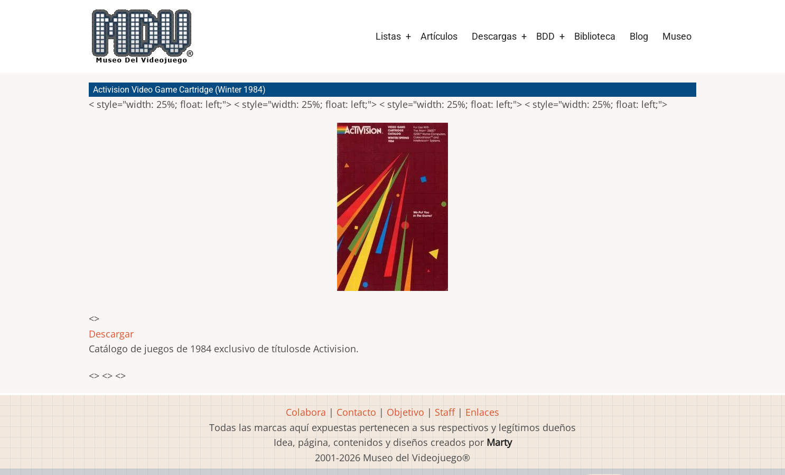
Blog (639, 36)
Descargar (111, 333)
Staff (445, 412)
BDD (545, 36)
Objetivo (405, 412)
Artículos (438, 36)
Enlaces (482, 412)
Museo (676, 36)
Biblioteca (594, 36)
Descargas (494, 36)
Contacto (356, 412)
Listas (388, 36)
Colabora (306, 412)
